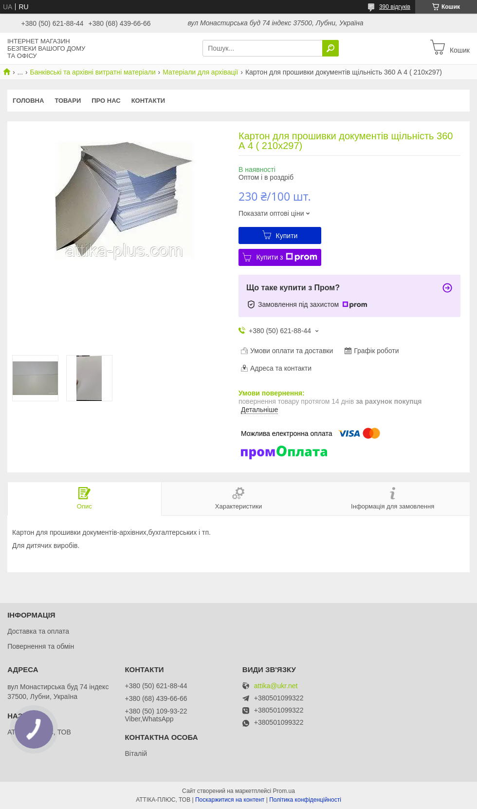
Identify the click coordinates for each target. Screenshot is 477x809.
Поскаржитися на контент (229, 799)
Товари (68, 100)
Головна (28, 100)
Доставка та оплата (38, 631)
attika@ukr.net (276, 686)
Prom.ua (284, 791)
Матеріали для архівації (200, 72)
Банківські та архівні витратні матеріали (93, 72)
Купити (287, 236)
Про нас (106, 100)
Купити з (286, 257)
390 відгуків (394, 6)
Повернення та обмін (40, 646)
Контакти (148, 100)
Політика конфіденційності (305, 799)
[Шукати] (330, 48)
